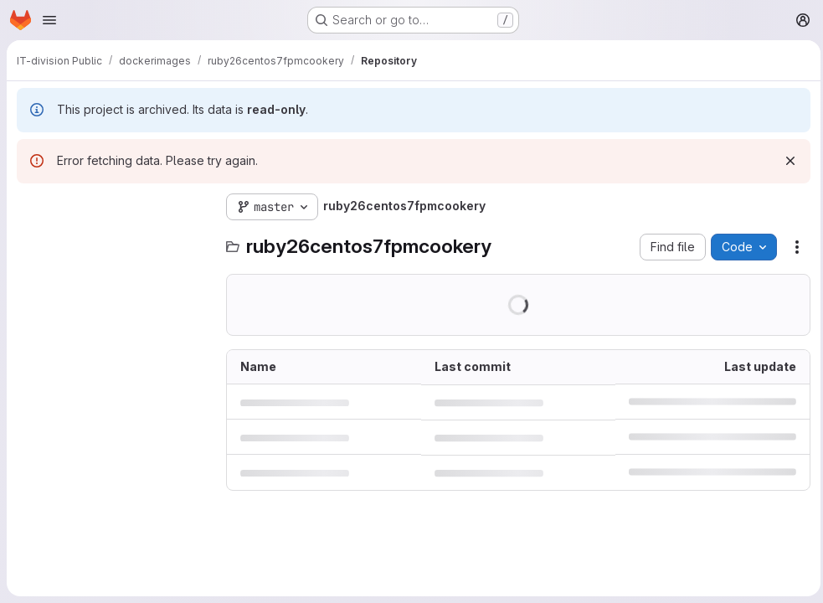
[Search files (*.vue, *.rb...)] (113, 240)
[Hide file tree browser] (30, 206)
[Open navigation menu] (49, 20)
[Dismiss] (786, 161)
